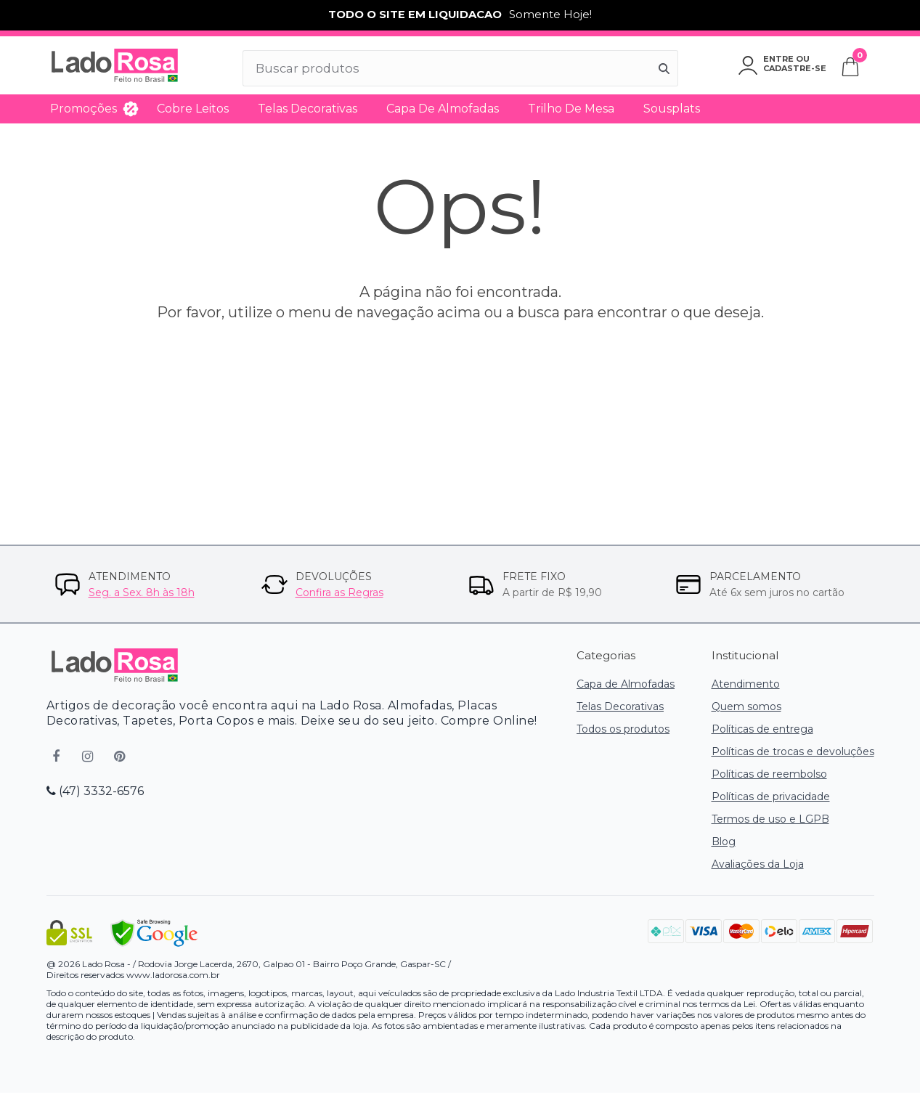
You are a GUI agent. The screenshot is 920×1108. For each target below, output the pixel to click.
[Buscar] (664, 68)
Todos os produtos (623, 729)
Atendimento (746, 684)
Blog (724, 841)
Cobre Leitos (193, 108)
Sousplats (671, 108)
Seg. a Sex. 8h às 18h (142, 592)
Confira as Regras (339, 592)
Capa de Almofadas (442, 108)
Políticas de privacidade (771, 796)
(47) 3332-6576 (95, 791)
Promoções (83, 108)
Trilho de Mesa (571, 108)
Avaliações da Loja (758, 864)
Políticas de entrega (762, 729)
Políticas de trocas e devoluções (793, 751)
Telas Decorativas (307, 108)
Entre (778, 59)
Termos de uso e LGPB (770, 819)
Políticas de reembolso (769, 774)
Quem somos (746, 706)
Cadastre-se (794, 68)
